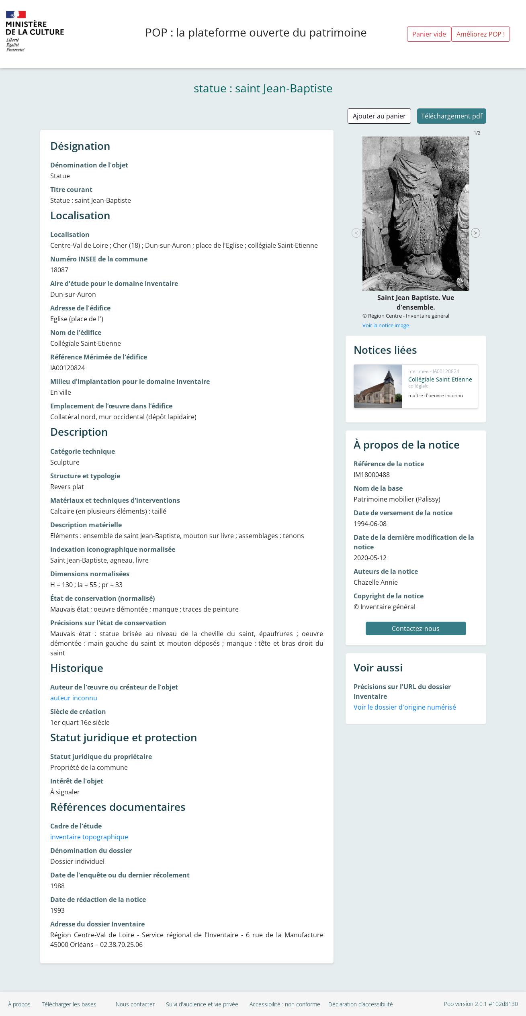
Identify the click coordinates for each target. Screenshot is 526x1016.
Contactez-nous (416, 628)
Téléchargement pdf (451, 116)
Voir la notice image (385, 325)
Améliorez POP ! (480, 34)
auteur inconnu (73, 698)
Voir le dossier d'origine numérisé (405, 707)
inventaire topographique (89, 836)
